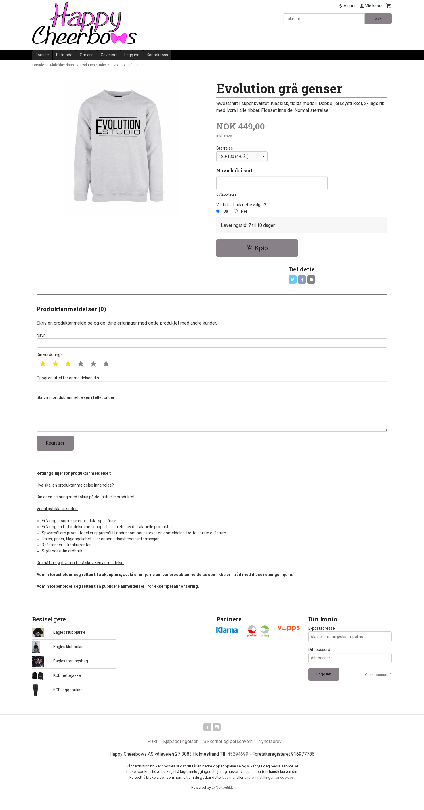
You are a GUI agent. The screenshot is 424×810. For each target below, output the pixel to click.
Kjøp (257, 248)
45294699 (238, 765)
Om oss (86, 55)
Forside (42, 55)
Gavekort (109, 55)
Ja (226, 211)
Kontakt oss (157, 55)
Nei (244, 211)
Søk (378, 18)
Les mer (229, 788)
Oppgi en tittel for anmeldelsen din (212, 387)
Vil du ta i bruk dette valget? (241, 204)
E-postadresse (321, 638)
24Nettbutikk (222, 798)
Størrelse (224, 148)
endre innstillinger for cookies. (269, 788)
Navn (212, 342)
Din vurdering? (49, 357)
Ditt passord (319, 659)
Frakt (152, 752)
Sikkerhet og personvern (228, 752)
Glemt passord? (378, 684)
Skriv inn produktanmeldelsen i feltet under (212, 420)
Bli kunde (64, 55)
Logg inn (132, 55)
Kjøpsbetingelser (180, 752)
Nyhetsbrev (270, 752)
